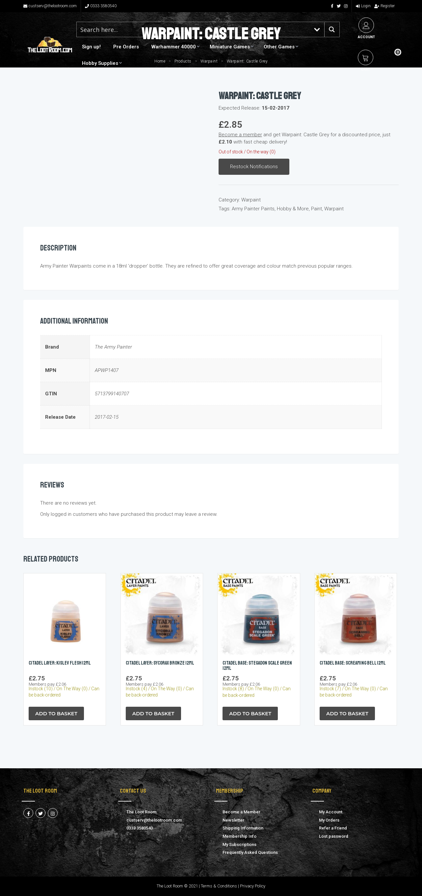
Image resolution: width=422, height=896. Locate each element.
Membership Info (239, 836)
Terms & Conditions (219, 885)
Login (363, 6)
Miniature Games (230, 47)
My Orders (329, 820)
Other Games (279, 47)
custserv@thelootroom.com (50, 6)
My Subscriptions (239, 844)
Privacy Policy (252, 885)
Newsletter (233, 820)
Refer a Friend (333, 828)
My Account (330, 811)
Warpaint (251, 200)
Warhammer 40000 (173, 47)
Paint (316, 209)
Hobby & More (293, 209)
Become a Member (241, 811)
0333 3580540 (101, 6)
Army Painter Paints (253, 209)
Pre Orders (126, 47)
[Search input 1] (193, 29)
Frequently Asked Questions (250, 852)
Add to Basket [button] (56, 713)
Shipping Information (243, 828)
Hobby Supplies (100, 63)
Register (384, 6)
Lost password (333, 836)
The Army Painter (113, 347)
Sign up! (91, 47)
